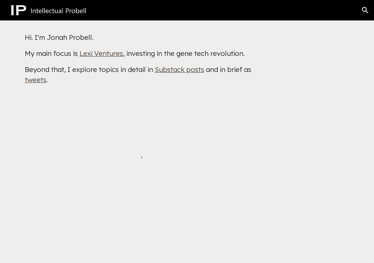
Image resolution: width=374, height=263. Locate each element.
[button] (365, 10)
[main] (145, 58)
